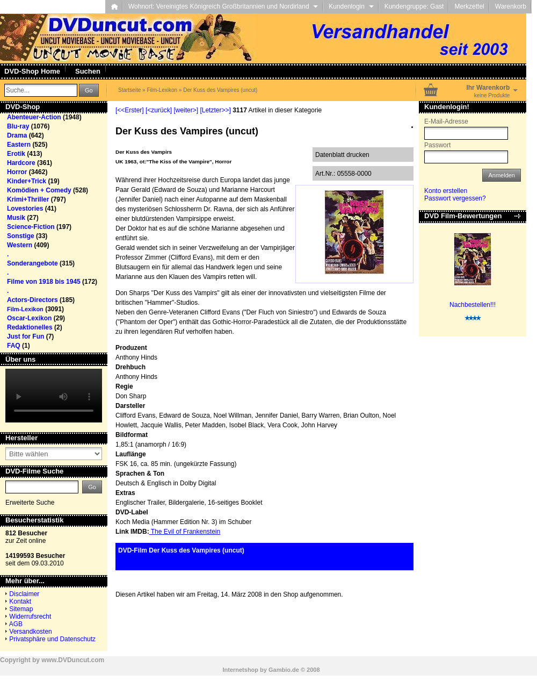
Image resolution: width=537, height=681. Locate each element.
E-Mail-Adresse (446, 121)
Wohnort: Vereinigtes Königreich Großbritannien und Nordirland (223, 6)
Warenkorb (510, 6)
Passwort (437, 145)
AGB (16, 624)
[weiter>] (185, 110)
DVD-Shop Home (32, 71)
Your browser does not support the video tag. (53, 395)
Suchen (87, 71)
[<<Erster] (129, 110)
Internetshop (240, 669)
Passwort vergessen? (455, 198)
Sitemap (21, 609)
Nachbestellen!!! (472, 305)
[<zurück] (159, 110)
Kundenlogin (351, 6)
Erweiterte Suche (29, 502)
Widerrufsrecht (30, 616)
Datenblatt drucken (342, 155)
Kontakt (20, 601)
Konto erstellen (445, 191)
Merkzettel (469, 6)
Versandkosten (30, 631)
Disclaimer (24, 594)
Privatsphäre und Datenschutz (52, 639)
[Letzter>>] (215, 110)
